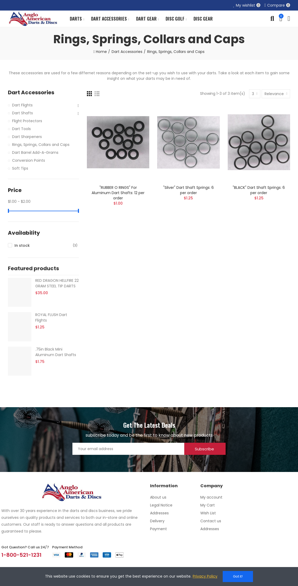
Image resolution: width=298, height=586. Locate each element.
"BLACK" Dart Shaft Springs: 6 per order (259, 190)
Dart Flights (22, 105)
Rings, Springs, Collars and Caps (40, 144)
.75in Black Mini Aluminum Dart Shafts (55, 352)
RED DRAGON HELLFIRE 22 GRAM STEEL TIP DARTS (57, 283)
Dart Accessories (31, 92)
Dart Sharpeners (27, 136)
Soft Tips (20, 168)
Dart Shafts (22, 113)
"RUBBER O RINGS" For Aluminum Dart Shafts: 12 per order (118, 193)
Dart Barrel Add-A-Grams (35, 152)
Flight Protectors (27, 121)
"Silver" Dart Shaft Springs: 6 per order (188, 190)
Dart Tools (21, 128)
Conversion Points (28, 160)
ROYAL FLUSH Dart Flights (51, 317)
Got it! (238, 576)
